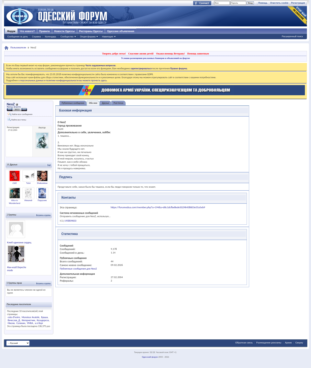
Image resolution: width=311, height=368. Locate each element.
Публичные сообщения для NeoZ (78, 268)
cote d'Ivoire (14, 317)
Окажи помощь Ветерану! (170, 53)
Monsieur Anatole (30, 317)
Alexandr (28, 200)
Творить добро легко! (114, 53)
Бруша (44, 317)
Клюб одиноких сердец (19, 242)
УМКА (30, 323)
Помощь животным (198, 53)
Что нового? (27, 31)
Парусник (42, 200)
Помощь (262, 3)
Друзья (105, 103)
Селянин (20, 323)
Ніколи (11, 323)
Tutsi (28, 183)
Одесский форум (150, 357)
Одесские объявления (120, 31)
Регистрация (298, 3)
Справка (36, 36)
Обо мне (93, 103)
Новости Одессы (64, 31)
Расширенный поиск (292, 36)
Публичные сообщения (73, 103)
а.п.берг (39, 323)
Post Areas (118, 103)
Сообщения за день (17, 36)
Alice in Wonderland (14, 202)
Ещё (49, 165)
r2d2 (14, 183)
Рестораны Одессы (91, 31)
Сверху (299, 342)
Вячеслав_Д (14, 320)
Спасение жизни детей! (141, 53)
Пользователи (18, 47)
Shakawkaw (42, 183)
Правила (44, 31)
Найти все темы (17, 119)
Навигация (107, 36)
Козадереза (43, 320)
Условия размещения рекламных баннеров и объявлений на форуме (155, 58)
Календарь (50, 36)
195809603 (70, 220)
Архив (288, 342)
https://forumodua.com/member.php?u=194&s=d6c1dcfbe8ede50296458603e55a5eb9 (158, 207)
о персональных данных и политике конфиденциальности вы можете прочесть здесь (62, 80)
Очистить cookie (279, 3)
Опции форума (87, 36)
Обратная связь (244, 342)
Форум (11, 31)
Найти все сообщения (20, 114)
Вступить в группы (43, 215)
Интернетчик (28, 320)
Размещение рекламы (268, 342)
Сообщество (66, 36)
